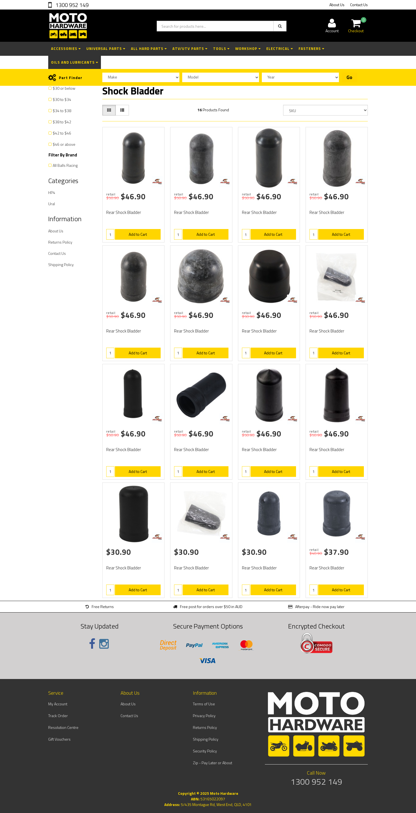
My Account (57, 704)
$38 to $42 (62, 122)
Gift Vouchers (59, 739)
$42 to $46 (62, 133)
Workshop (248, 48)
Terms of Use (204, 704)
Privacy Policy (204, 716)
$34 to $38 (62, 111)
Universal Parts (105, 48)
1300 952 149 (71, 5)
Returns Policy (60, 242)
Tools (221, 48)
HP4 (51, 192)
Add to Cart (138, 234)
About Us (337, 5)
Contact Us (359, 5)
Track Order (58, 716)
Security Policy (205, 751)
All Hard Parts (149, 48)
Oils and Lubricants (74, 62)
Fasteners (311, 48)
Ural (51, 204)
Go (349, 77)
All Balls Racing (65, 165)
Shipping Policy (61, 264)
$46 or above (64, 144)
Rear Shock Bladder (123, 212)
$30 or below (64, 88)
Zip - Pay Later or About (212, 763)
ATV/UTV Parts (189, 48)
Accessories (66, 48)
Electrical (279, 48)
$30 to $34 (62, 99)
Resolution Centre (63, 727)
